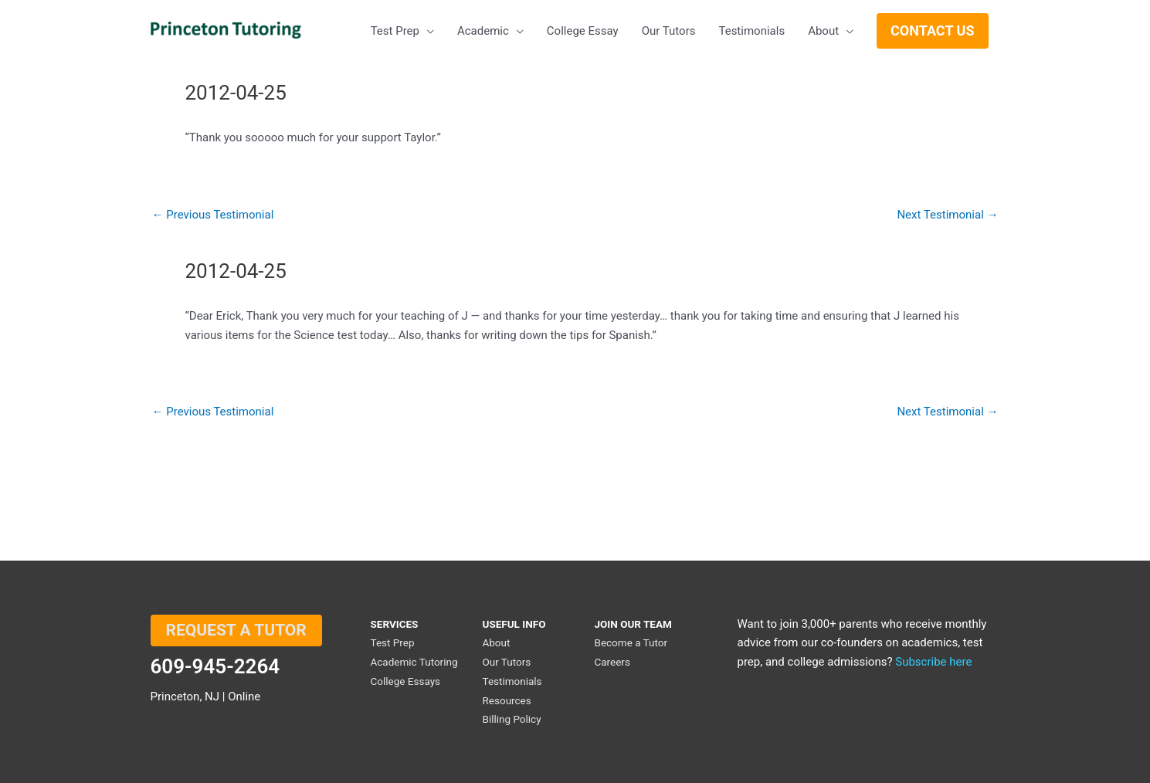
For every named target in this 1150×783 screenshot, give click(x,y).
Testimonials (511, 681)
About (496, 642)
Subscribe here (933, 662)
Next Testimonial (947, 215)
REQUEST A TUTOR (236, 630)
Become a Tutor (630, 642)
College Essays (406, 681)
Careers (611, 662)
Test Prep (393, 642)
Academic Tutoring (414, 662)
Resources (506, 700)
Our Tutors (506, 662)
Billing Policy (511, 719)
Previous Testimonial (213, 215)
